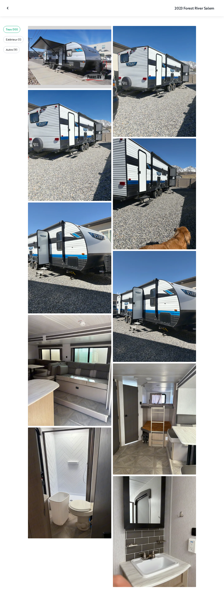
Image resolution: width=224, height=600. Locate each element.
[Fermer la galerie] (8, 8)
